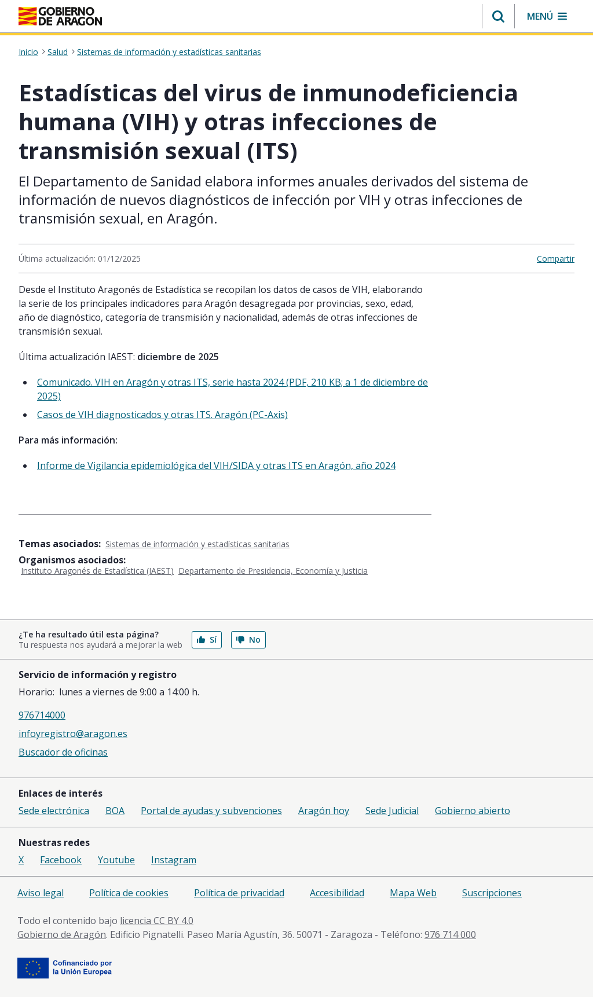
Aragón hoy (323, 810)
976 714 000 (450, 934)
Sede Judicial (392, 810)
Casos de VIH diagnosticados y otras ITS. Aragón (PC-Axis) (162, 414)
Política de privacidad (239, 892)
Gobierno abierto (472, 810)
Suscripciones (492, 892)
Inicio (28, 52)
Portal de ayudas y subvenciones (211, 810)
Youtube (116, 859)
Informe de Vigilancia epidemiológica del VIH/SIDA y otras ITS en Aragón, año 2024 (216, 465)
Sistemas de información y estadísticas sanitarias (169, 52)
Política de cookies (129, 892)
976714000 (42, 715)
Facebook (61, 859)
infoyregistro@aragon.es (73, 733)
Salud (57, 52)
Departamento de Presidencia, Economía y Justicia (273, 570)
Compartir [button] (555, 258)
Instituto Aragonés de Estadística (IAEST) (97, 570)
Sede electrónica (54, 810)
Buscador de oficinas (63, 752)
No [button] (248, 639)
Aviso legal (40, 892)
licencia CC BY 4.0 (156, 920)
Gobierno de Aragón (61, 934)
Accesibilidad (337, 892)
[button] (498, 16)
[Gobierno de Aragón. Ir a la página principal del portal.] (60, 16)
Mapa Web (413, 892)
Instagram (173, 859)
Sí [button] (207, 639)
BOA (115, 810)
